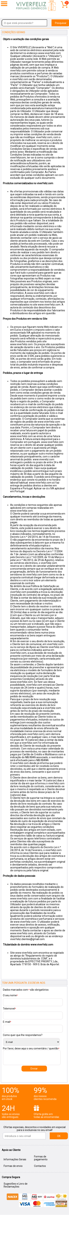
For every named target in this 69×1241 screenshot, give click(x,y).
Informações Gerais (15, 1159)
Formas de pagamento (41, 1158)
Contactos (40, 1165)
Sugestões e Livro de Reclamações (15, 1185)
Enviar (34, 1068)
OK (58, 1136)
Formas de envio (13, 1165)
